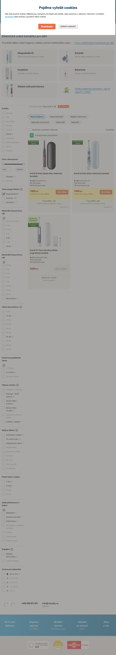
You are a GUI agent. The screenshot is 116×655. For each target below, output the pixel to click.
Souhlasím (9, 17)
